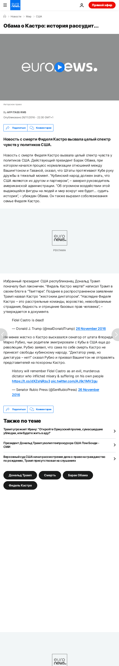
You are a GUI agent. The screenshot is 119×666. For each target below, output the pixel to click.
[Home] (4, 16)
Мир (28, 16)
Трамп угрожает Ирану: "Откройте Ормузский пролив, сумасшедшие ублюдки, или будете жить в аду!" (53, 431)
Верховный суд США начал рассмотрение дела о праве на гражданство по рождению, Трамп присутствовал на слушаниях (54, 458)
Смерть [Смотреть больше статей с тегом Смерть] (50, 475)
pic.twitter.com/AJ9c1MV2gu (74, 381)
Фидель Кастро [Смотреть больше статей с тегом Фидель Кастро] (20, 485)
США (39, 16)
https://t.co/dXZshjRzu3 (31, 381)
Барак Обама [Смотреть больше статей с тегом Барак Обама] (78, 475)
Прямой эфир (102, 5)
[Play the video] (59, 67)
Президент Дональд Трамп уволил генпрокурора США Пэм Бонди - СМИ (51, 445)
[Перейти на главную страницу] (15, 5)
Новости (16, 16)
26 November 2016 (91, 328)
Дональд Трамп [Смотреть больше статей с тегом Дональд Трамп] (20, 475)
